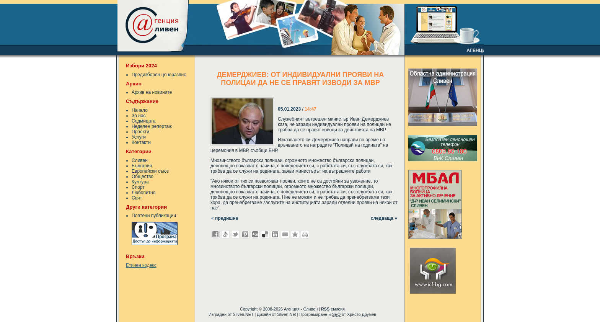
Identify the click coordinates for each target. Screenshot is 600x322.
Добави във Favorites (295, 234)
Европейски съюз (150, 171)
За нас (139, 115)
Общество (142, 176)
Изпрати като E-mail (285, 234)
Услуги (139, 137)
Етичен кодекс (141, 265)
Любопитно (143, 192)
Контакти (141, 142)
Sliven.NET (243, 314)
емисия (333, 309)
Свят (137, 198)
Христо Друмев (361, 314)
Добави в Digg (255, 234)
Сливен (140, 160)
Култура (140, 182)
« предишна (224, 218)
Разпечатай (305, 234)
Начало (140, 110)
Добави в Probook (245, 234)
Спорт (138, 187)
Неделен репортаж (152, 126)
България (142, 165)
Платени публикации (154, 215)
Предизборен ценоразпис (159, 74)
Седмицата (143, 121)
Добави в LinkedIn (275, 234)
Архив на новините (152, 92)
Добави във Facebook (215, 234)
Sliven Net (286, 314)
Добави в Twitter (235, 234)
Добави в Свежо (225, 234)
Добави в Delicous (265, 234)
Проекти (140, 131)
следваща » (384, 218)
